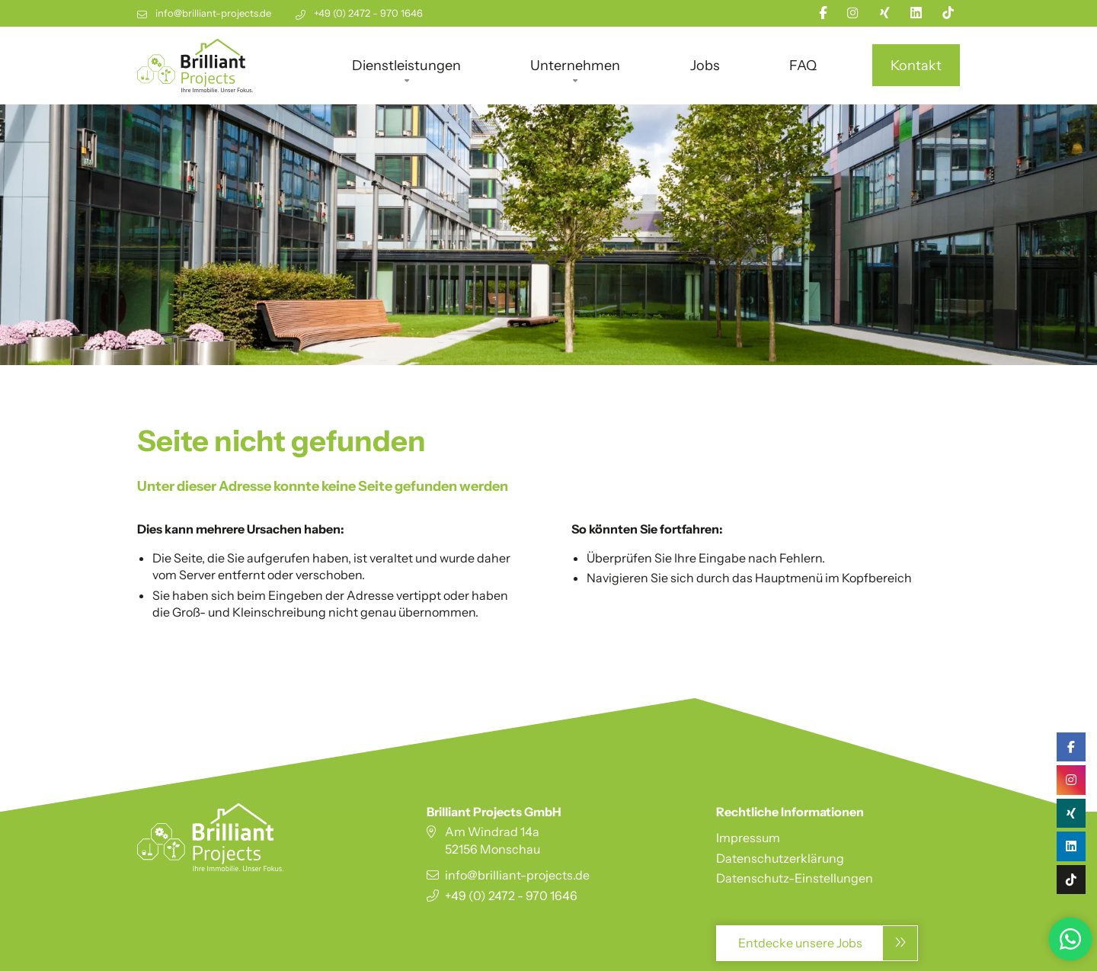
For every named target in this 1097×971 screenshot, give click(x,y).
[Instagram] (853, 13)
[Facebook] (823, 13)
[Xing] (885, 13)
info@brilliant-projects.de (213, 13)
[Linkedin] (916, 13)
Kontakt (916, 65)
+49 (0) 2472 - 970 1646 (368, 13)
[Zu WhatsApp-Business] (1070, 937)
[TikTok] (948, 13)
